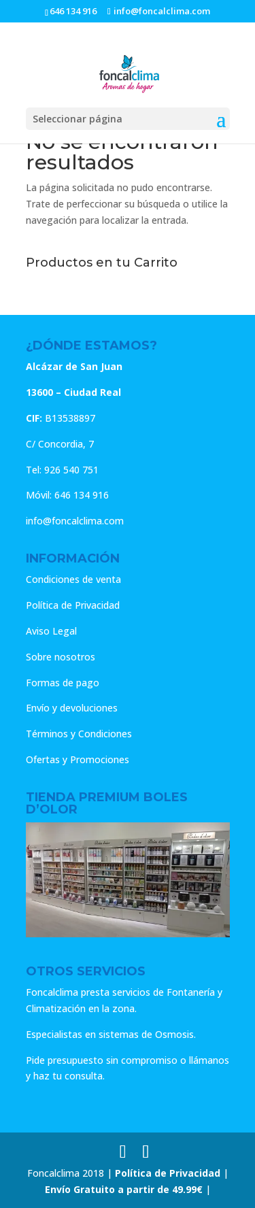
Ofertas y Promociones (77, 759)
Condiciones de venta (73, 579)
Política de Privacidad (73, 605)
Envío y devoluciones (72, 707)
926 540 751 (71, 469)
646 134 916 (73, 11)
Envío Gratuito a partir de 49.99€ (124, 1189)
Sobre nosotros (60, 656)
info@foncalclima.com (75, 520)
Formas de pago (62, 682)
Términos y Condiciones (79, 733)
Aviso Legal (51, 630)
